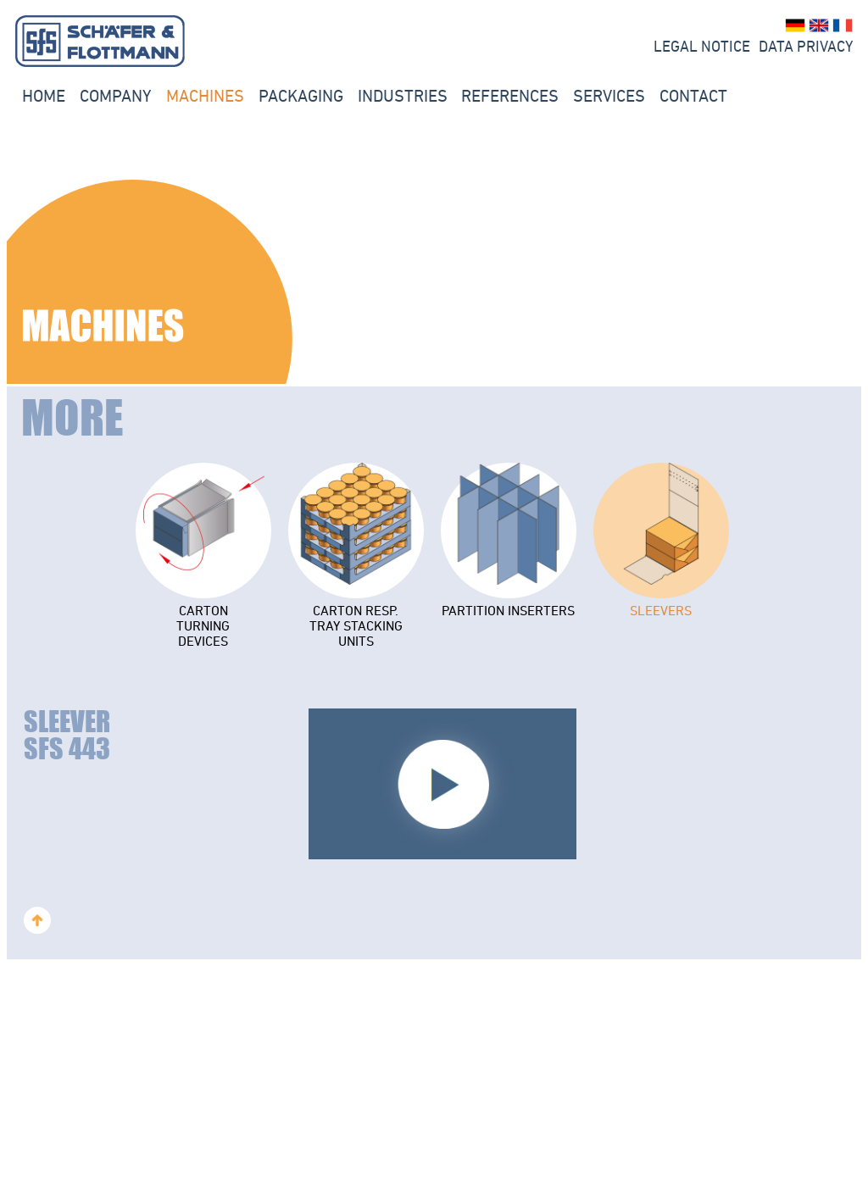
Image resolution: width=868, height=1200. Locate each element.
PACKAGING (301, 95)
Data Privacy (806, 46)
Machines (205, 95)
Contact (693, 95)
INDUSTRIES (403, 95)
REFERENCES (510, 95)
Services (609, 95)
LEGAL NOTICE (702, 46)
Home (43, 95)
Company (116, 95)
